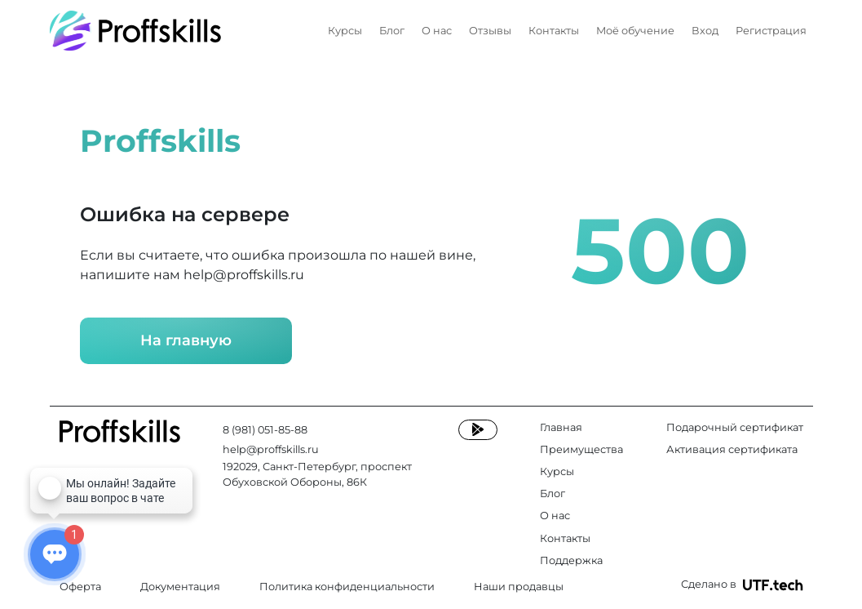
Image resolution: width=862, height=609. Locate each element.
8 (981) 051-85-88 (265, 430)
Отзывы (490, 30)
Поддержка (571, 560)
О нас (437, 30)
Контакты (553, 30)
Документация (180, 586)
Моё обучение (635, 30)
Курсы (345, 30)
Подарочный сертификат (734, 427)
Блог (391, 30)
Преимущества (581, 449)
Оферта (80, 586)
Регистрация (771, 30)
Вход (705, 30)
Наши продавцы (519, 586)
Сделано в (742, 584)
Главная (561, 427)
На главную (186, 340)
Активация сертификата (732, 449)
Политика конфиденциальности (347, 586)
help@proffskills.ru (243, 274)
